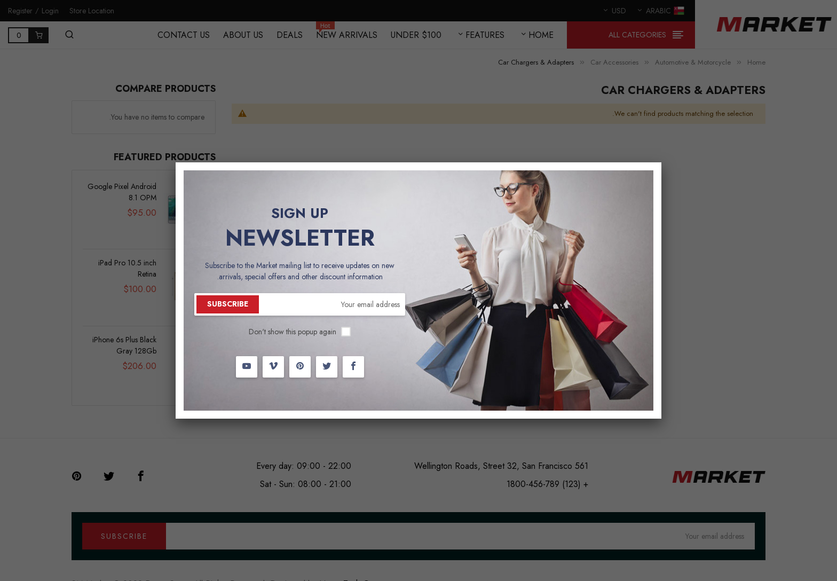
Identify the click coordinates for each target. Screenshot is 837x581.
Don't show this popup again (292, 331)
